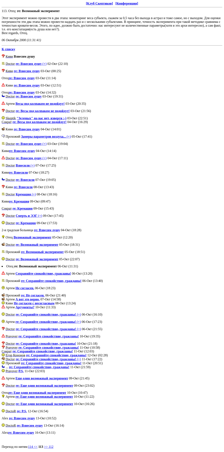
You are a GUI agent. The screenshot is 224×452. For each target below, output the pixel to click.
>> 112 (48, 446)
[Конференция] (126, 3)
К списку (8, 49)
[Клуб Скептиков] (99, 3)
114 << (32, 446)
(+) (31, 63)
